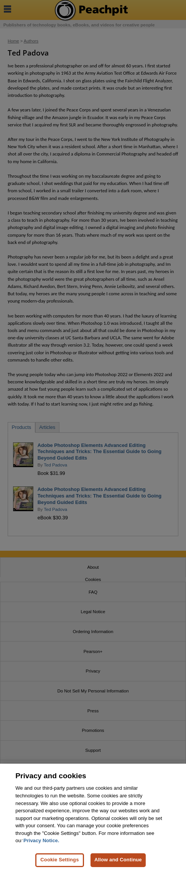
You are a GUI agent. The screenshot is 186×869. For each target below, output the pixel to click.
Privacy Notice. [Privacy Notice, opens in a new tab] (41, 843)
